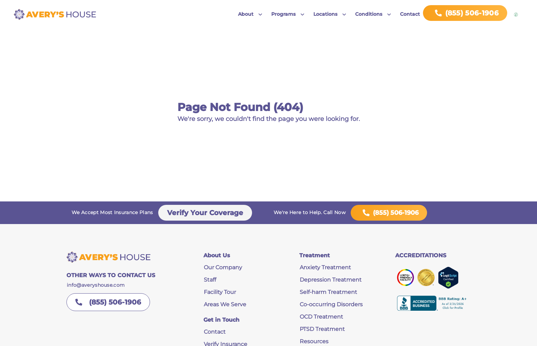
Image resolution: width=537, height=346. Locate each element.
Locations (325, 14)
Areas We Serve (225, 304)
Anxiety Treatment (325, 267)
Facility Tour (220, 292)
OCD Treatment (321, 316)
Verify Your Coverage (205, 213)
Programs (283, 14)
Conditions (368, 14)
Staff (210, 279)
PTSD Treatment (322, 329)
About (245, 14)
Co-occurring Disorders (331, 304)
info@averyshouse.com (96, 285)
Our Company (223, 267)
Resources (314, 341)
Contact (410, 14)
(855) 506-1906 (389, 213)
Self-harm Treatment (328, 292)
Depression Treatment (331, 279)
